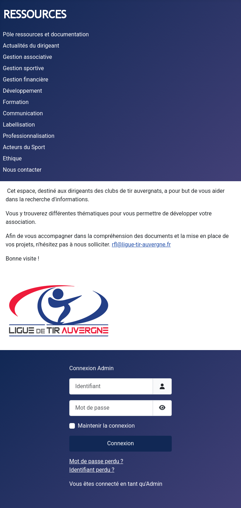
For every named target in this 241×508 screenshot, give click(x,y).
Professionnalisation (28, 136)
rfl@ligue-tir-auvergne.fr (141, 244)
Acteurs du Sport (24, 147)
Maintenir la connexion (106, 425)
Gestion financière (25, 79)
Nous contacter (22, 169)
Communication (23, 113)
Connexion (120, 443)
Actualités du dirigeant (31, 45)
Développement (22, 90)
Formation (16, 102)
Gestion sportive (23, 68)
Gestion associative (27, 57)
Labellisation (19, 124)
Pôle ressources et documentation (46, 34)
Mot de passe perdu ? (96, 461)
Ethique (12, 158)
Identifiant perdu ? (91, 469)
